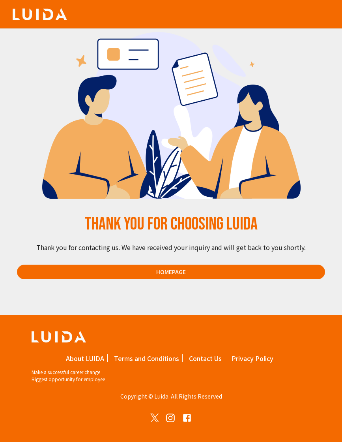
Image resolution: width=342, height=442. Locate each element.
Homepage (170, 272)
